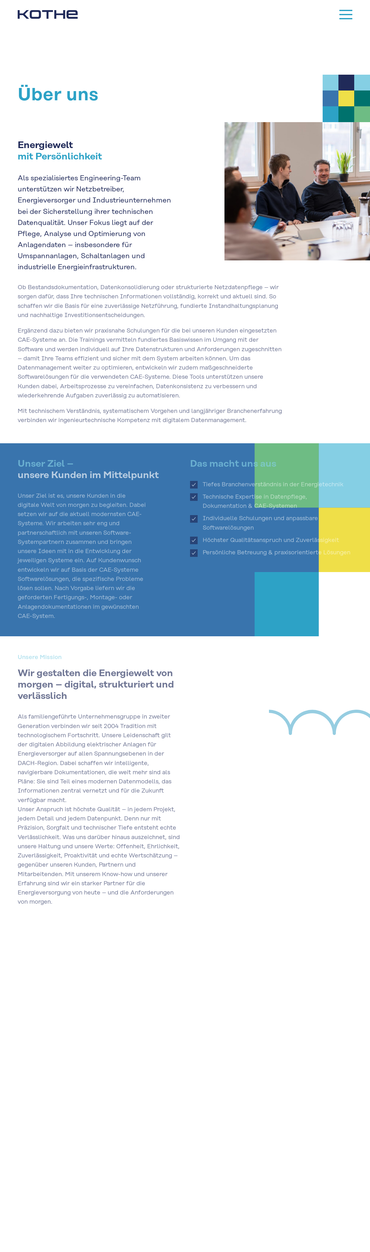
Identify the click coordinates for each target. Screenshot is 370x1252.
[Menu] (345, 14)
